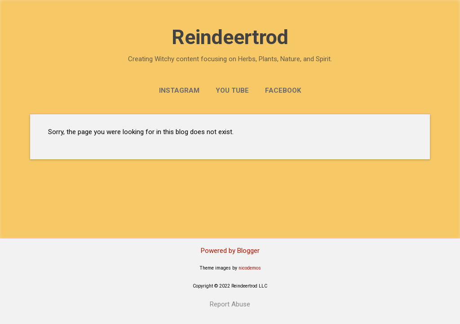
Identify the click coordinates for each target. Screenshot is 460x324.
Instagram (179, 90)
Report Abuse (230, 304)
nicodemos (250, 268)
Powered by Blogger (230, 251)
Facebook (283, 90)
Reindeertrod (230, 37)
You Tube (232, 90)
